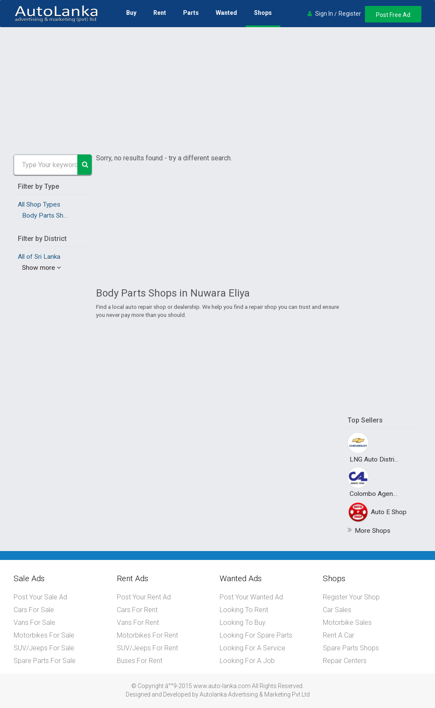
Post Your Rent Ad (144, 597)
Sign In (324, 13)
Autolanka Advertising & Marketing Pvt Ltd (255, 694)
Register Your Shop (351, 597)
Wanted (226, 12)
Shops (263, 12)
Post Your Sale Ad (40, 597)
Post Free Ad (393, 14)
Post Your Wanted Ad (251, 597)
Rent (159, 12)
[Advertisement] (217, 90)
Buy (131, 12)
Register (350, 13)
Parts (191, 12)
